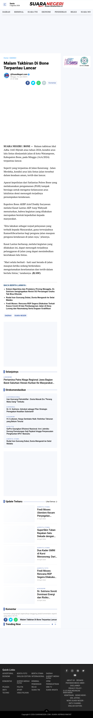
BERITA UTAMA (44, 507)
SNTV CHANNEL (75, 703)
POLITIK (20, 687)
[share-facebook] (28, 83)
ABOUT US (71, 680)
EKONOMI (46, 12)
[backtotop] (46, 711)
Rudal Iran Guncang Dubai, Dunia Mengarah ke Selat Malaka (29, 442)
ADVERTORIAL (7, 673)
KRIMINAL (18, 12)
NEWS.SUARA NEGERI (75, 701)
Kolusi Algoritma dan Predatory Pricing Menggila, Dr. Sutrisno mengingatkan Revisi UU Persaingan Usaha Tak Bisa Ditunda (30, 291)
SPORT (19, 690)
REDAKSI (79, 680)
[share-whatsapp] (38, 83)
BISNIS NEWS (80, 695)
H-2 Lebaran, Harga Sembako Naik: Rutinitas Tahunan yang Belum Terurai (30, 420)
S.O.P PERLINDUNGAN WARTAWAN (71, 692)
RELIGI (74, 12)
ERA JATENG (75, 698)
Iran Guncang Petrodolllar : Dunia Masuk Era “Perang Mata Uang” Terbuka (29, 400)
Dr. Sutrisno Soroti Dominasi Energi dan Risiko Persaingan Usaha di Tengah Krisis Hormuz (47, 594)
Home (6, 58)
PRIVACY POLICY (75, 688)
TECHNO (5, 693)
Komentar (52, 83)
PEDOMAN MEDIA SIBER (75, 683)
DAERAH (6, 12)
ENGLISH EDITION (24, 676)
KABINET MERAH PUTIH (52, 677)
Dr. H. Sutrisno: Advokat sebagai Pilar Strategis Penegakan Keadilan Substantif (27, 410)
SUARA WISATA (52, 690)
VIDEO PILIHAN (23, 693)
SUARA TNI (33, 12)
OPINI (48, 681)
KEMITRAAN (69, 695)
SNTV (4, 690)
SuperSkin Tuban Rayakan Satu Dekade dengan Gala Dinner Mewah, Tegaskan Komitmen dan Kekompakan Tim (47, 533)
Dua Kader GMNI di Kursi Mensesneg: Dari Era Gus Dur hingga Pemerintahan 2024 (46, 553)
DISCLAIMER (75, 686)
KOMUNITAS (7, 681)
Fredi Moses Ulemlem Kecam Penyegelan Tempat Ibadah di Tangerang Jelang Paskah (47, 512)
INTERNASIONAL (37, 676)
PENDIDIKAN (60, 12)
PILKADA (5, 687)
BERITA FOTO (43, 568)
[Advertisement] (46, 34)
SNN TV (49, 687)
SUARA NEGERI (20, 316)
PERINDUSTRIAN (52, 684)
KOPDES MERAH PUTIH (23, 682)
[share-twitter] (33, 83)
